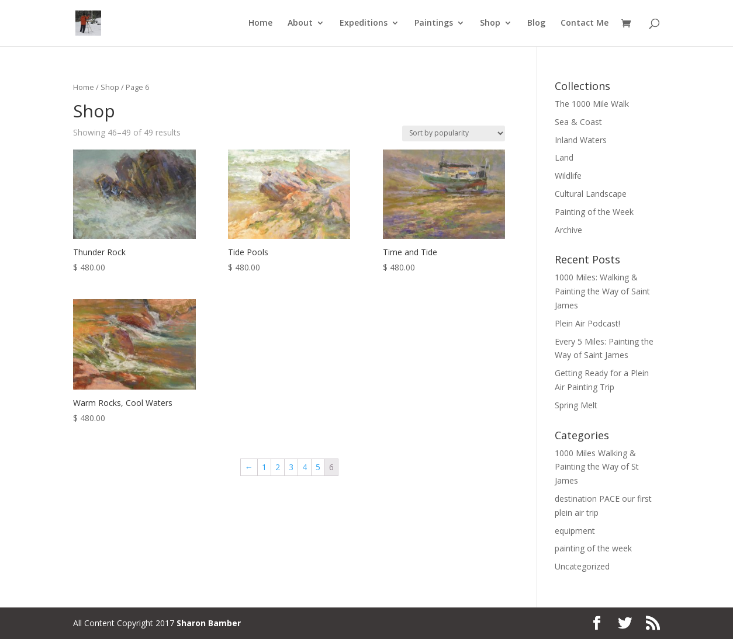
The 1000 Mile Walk (592, 103)
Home (260, 24)
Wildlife (568, 175)
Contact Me (584, 24)
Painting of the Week (594, 211)
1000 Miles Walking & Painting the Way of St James (597, 467)
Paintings (433, 24)
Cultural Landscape (591, 193)
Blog (536, 24)
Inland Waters (581, 139)
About (300, 24)
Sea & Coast (578, 121)
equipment (575, 530)
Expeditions (364, 24)
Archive (568, 229)
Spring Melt (576, 405)
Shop (490, 24)
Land (564, 157)
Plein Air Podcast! (587, 323)
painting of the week (593, 548)
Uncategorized (582, 566)
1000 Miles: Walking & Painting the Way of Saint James (602, 291)
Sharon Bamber (209, 622)
